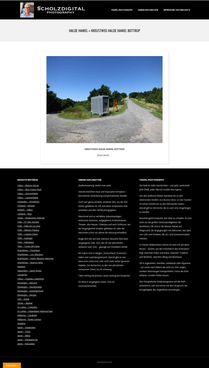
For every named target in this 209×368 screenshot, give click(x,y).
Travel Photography (122, 10)
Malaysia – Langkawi (27, 315)
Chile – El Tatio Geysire (28, 222)
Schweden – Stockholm (28, 201)
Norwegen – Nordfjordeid (29, 287)
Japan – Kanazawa (26, 343)
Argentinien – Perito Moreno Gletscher (35, 258)
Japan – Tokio (23, 331)
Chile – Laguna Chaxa (27, 234)
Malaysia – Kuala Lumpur (29, 319)
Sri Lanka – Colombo (27, 307)
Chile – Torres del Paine (28, 246)
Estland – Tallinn (25, 209)
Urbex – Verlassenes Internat (30, 218)
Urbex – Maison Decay (28, 185)
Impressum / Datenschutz (177, 10)
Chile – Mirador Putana (28, 230)
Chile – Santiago (25, 238)
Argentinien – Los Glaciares (30, 254)
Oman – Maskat (25, 303)
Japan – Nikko (23, 335)
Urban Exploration (148, 10)
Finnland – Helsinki (26, 205)
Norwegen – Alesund (27, 282)
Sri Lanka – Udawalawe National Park (35, 311)
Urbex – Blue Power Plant (29, 189)
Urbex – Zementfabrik (27, 193)
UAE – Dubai (23, 299)
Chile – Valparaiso (25, 242)
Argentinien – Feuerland (28, 250)
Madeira (21, 266)
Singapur (21, 323)
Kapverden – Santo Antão (29, 270)
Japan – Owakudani (26, 327)
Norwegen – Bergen (26, 295)
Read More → (104, 155)
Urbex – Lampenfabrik (27, 197)
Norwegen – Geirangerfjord (30, 291)
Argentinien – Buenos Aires (30, 262)
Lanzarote (22, 274)
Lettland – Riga (24, 213)
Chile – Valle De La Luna (28, 226)
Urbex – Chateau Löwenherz (30, 278)
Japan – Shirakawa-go (27, 339)
